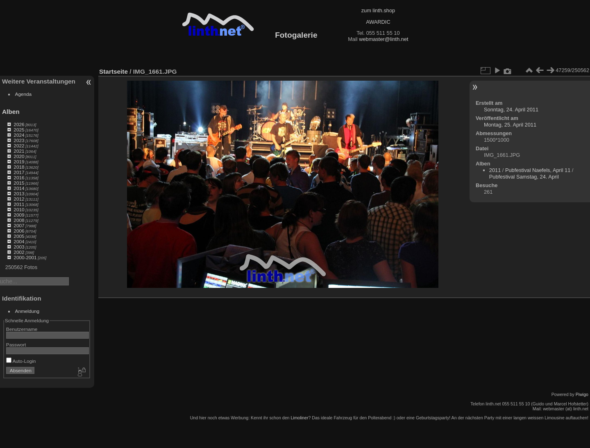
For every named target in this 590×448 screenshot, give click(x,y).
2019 (19, 161)
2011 (19, 204)
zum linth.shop (378, 10)
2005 (19, 236)
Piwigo (582, 394)
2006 (19, 230)
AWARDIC (378, 22)
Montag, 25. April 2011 (510, 125)
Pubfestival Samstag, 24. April (524, 177)
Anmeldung (27, 311)
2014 (19, 188)
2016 (19, 177)
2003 (19, 246)
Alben (11, 111)
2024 (19, 135)
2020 (19, 156)
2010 (19, 209)
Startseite (113, 71)
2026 (19, 124)
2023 (19, 140)
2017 (19, 172)
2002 (19, 252)
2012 (19, 198)
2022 (19, 145)
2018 (19, 167)
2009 (19, 214)
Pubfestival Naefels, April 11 (537, 170)
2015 (19, 183)
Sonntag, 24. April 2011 (511, 109)
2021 (19, 151)
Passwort (16, 344)
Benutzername (22, 329)
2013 (19, 193)
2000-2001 (25, 257)
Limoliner (299, 417)
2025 (19, 129)
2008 (19, 220)
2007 (19, 225)
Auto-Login (21, 361)
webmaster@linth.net (383, 39)
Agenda (23, 94)
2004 (19, 241)
